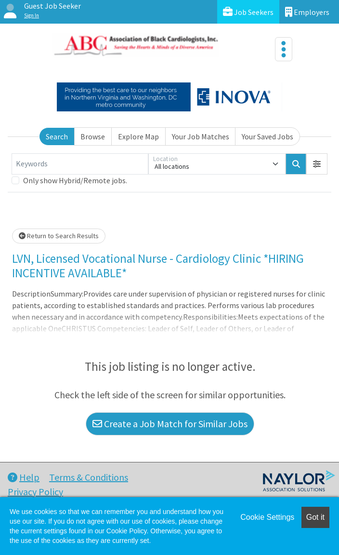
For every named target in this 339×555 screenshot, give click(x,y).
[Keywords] (80, 164)
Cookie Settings (267, 517)
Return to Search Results (59, 235)
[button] (316, 164)
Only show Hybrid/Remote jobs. (75, 180)
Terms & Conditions (88, 477)
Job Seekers (248, 12)
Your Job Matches (200, 136)
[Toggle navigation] (283, 49)
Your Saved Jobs (267, 136)
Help (23, 477)
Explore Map (138, 136)
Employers (307, 12)
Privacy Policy (35, 492)
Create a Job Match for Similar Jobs (170, 424)
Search (57, 136)
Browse (92, 136)
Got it (315, 517)
